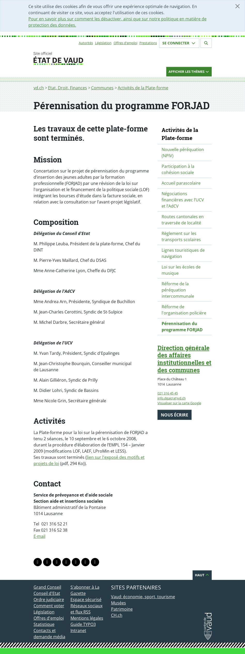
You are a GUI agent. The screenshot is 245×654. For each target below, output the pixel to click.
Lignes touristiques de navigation (183, 253)
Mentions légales (86, 618)
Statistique (44, 624)
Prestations (148, 43)
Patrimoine (122, 609)
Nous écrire (174, 415)
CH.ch (116, 615)
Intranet (78, 630)
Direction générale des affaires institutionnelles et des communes (184, 359)
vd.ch (39, 88)
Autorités (86, 43)
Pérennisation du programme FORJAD (182, 327)
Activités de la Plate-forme (143, 88)
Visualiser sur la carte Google (179, 403)
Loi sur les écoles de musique (181, 270)
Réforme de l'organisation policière (184, 310)
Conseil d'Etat (47, 593)
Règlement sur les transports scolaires (181, 236)
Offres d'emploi (125, 43)
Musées (118, 603)
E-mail (39, 536)
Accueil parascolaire (181, 183)
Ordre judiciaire (49, 599)
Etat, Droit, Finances (67, 88)
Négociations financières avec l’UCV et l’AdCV (183, 200)
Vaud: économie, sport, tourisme (143, 597)
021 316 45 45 (167, 393)
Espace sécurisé (85, 599)
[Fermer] (237, 6)
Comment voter (49, 606)
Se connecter (179, 43)
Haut (202, 575)
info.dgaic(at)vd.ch (171, 398)
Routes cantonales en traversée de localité (183, 220)
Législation (103, 43)
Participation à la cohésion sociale (178, 169)
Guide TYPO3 (83, 624)
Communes (102, 88)
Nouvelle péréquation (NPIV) (183, 153)
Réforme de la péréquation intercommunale (178, 290)
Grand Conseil (47, 587)
